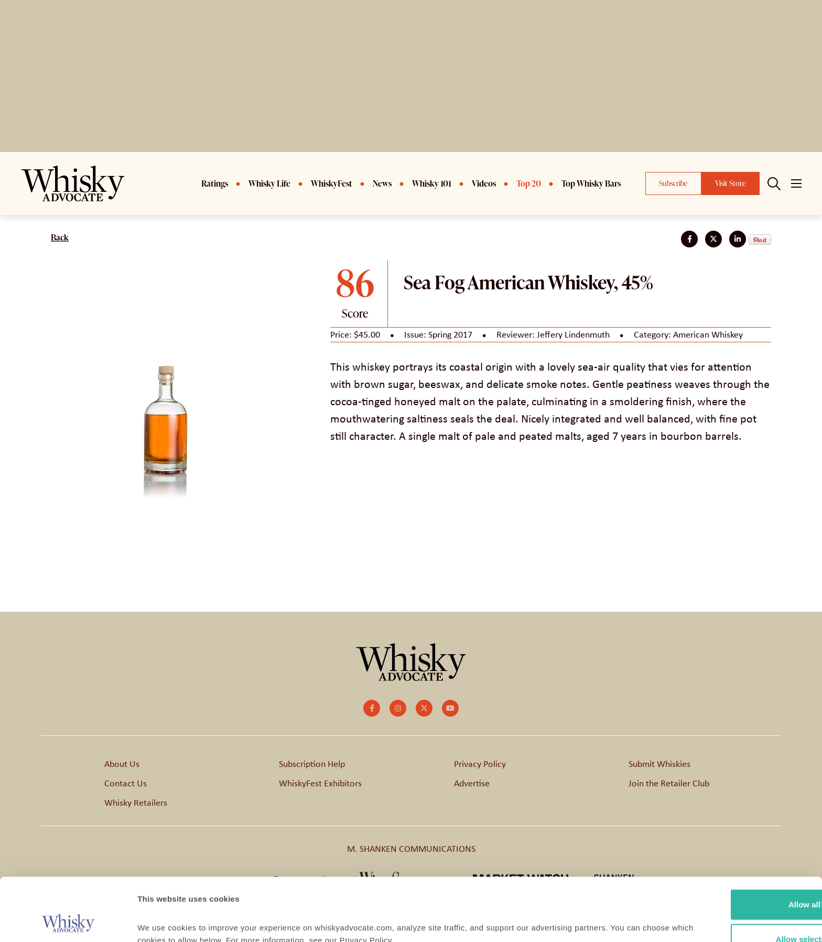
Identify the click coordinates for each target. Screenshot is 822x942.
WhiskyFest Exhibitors (320, 783)
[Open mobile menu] (796, 183)
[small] (371, 708)
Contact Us (125, 783)
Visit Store (730, 183)
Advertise (472, 783)
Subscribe (673, 183)
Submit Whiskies (659, 763)
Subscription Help (312, 763)
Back (60, 237)
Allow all (735, 845)
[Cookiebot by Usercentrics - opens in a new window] (68, 921)
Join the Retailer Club (669, 783)
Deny (734, 913)
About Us (121, 763)
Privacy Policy (480, 763)
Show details (550, 915)
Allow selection (734, 879)
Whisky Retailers (135, 802)
